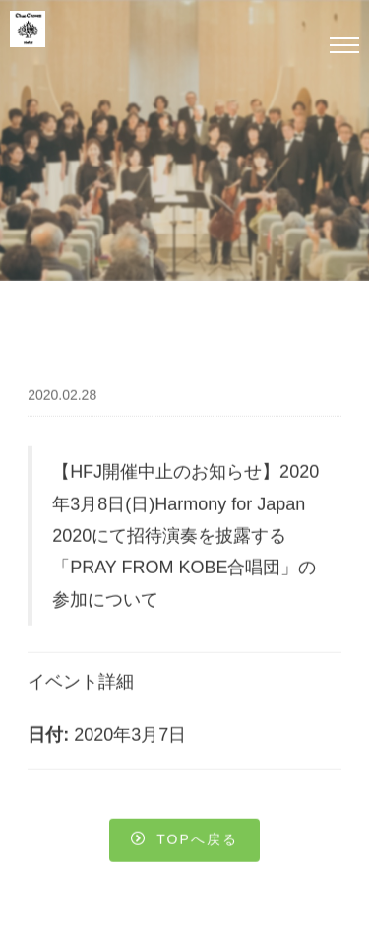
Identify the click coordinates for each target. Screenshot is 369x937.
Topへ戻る (184, 840)
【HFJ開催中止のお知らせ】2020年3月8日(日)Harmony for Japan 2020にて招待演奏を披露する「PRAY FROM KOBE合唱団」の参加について (185, 537)
